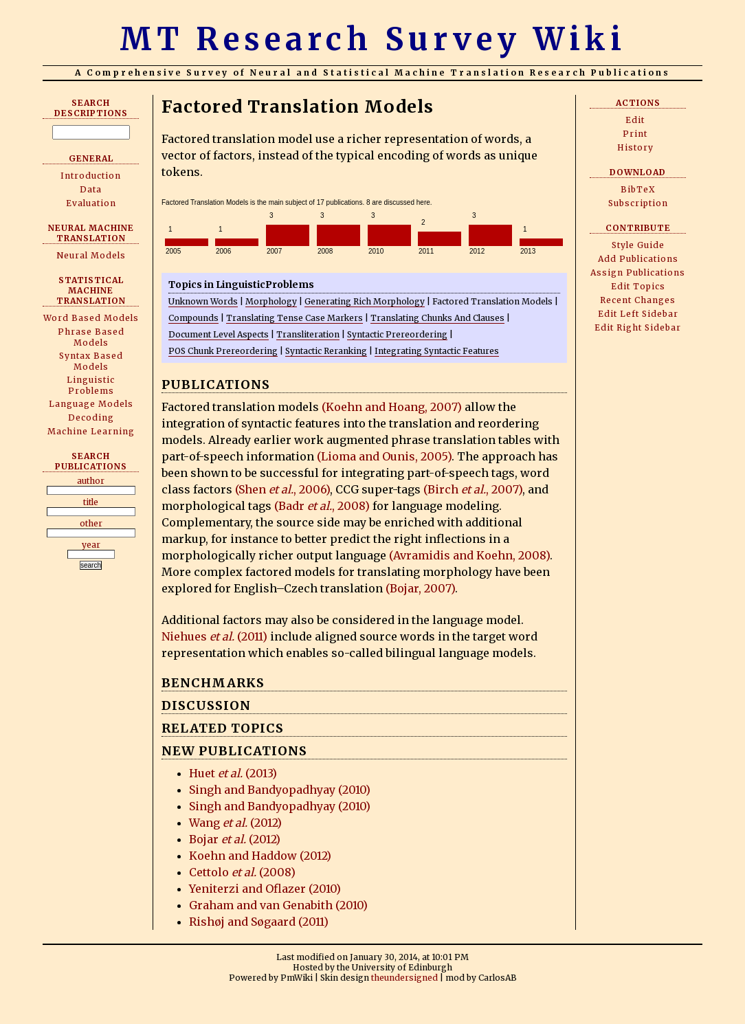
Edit (635, 120)
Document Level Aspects (218, 334)
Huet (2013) (233, 773)
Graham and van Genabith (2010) (278, 905)
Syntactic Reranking (326, 351)
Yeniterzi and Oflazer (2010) (265, 888)
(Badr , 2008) (322, 506)
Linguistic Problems (91, 385)
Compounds (193, 318)
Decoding (91, 417)
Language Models (91, 404)
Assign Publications (637, 272)
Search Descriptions (91, 108)
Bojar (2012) (234, 839)
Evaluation (91, 203)
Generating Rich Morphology (364, 301)
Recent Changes (638, 300)
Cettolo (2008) (242, 872)
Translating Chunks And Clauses (437, 318)
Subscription (638, 203)
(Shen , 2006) (282, 489)
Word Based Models (91, 318)
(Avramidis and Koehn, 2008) (469, 555)
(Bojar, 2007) (420, 588)
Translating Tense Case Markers (294, 318)
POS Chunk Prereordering (223, 351)
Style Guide (638, 245)
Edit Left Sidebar (638, 314)
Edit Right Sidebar (637, 327)
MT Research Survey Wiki (373, 39)
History (635, 147)
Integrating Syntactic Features (437, 351)
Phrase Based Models (91, 337)
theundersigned (404, 977)
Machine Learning (91, 431)
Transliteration (308, 334)
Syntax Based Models (91, 361)
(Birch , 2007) (472, 489)
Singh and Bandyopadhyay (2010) (279, 790)
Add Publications (638, 259)
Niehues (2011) (214, 636)
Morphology (271, 301)
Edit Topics (638, 286)
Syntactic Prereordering (397, 334)
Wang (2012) (235, 823)
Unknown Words (203, 301)
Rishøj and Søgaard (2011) (259, 921)
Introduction (90, 175)
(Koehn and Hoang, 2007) (392, 407)
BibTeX (638, 189)
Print (635, 134)
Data (91, 189)
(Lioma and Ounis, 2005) (384, 456)
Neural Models (91, 255)
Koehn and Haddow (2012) (260, 855)
